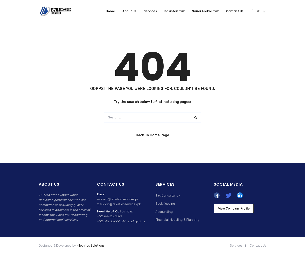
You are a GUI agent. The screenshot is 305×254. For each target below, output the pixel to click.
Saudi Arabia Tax (205, 11)
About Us (129, 11)
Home (110, 11)
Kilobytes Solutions (90, 245)
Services (150, 11)
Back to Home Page (152, 135)
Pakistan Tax (174, 11)
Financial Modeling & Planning (177, 220)
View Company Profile (234, 208)
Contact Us (258, 245)
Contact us (235, 11)
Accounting (164, 212)
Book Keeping (165, 203)
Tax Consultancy (167, 195)
